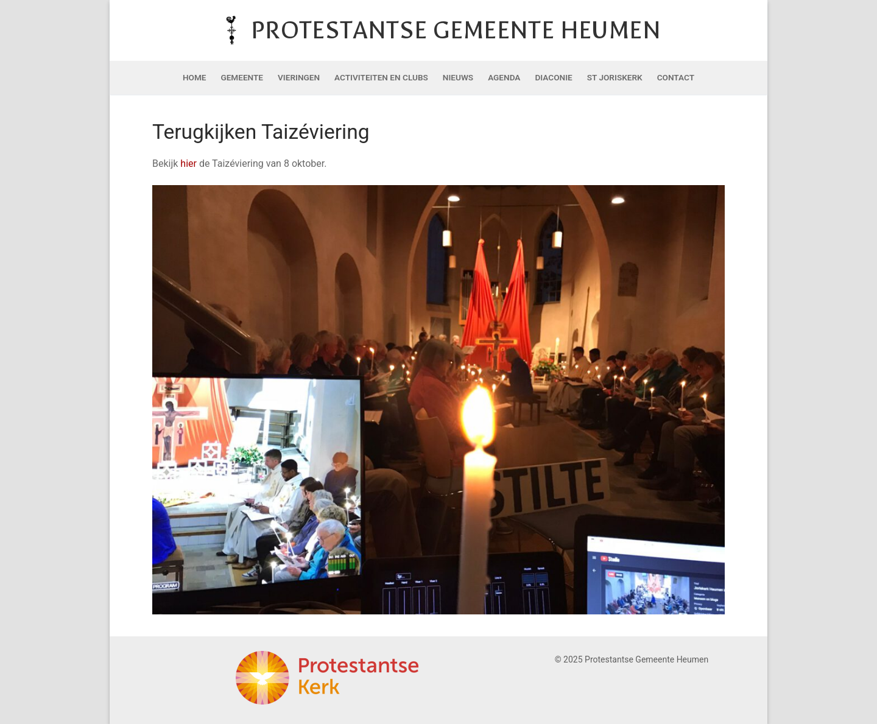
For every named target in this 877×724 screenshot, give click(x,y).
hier (189, 163)
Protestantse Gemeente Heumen (456, 30)
